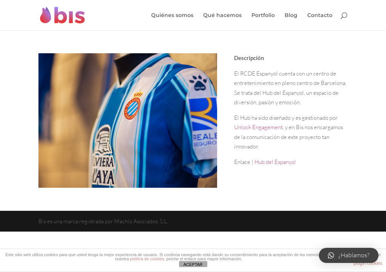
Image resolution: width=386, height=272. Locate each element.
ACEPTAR (192, 264)
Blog (291, 15)
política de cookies (147, 259)
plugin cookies (368, 263)
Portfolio (263, 15)
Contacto (319, 15)
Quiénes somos (172, 15)
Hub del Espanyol (275, 161)
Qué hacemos (222, 15)
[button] (348, 255)
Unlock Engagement (258, 127)
